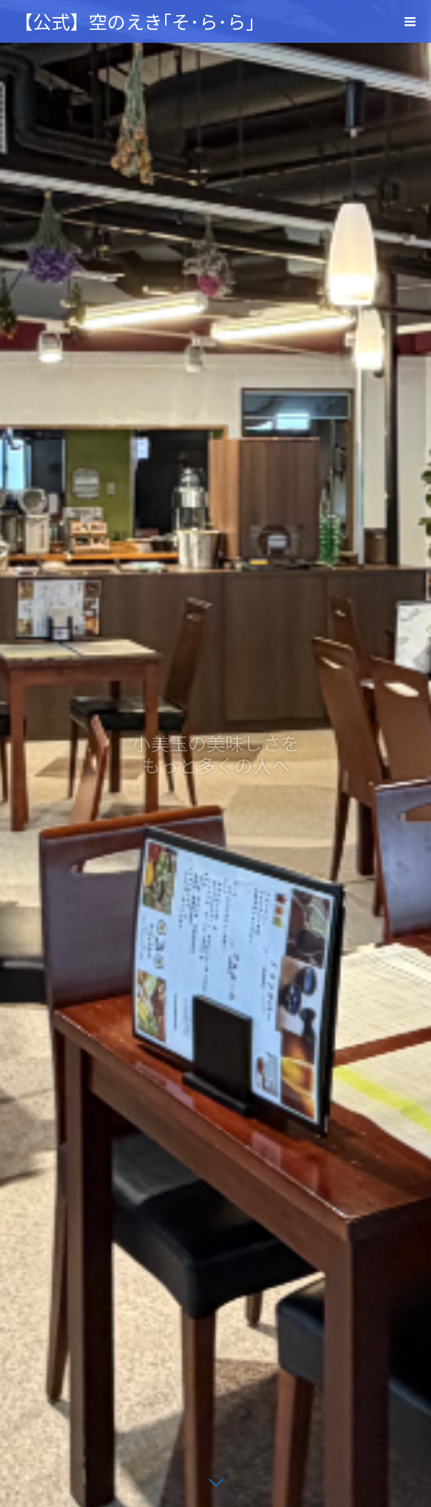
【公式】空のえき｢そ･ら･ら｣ (134, 21)
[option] (215, 753)
